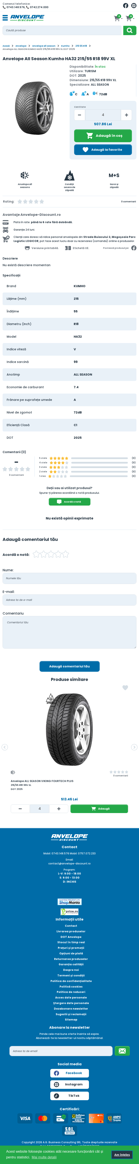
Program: (69, 870)
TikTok (66, 1095)
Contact (71, 926)
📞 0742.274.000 (37, 7)
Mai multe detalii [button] (44, 1157)
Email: (69, 859)
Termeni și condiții (71, 975)
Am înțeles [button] (122, 1155)
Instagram (68, 1084)
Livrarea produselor (71, 931)
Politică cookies (71, 986)
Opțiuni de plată (71, 953)
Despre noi (71, 970)
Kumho (65, 46)
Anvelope (20, 46)
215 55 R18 (81, 46)
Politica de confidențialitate (71, 981)
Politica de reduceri (71, 992)
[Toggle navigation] (5, 18)
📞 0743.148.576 (14, 7)
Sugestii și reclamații (71, 1014)
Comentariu (13, 613)
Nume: (8, 570)
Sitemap (71, 1019)
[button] (5, 747)
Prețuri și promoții (71, 948)
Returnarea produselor (71, 959)
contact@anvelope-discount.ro (69, 863)
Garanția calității (71, 964)
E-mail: (9, 591)
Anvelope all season (43, 46)
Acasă (6, 46)
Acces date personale (71, 997)
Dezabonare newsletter (71, 1008)
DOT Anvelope (71, 937)
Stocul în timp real (71, 942)
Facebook (68, 1073)
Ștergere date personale (71, 1003)
